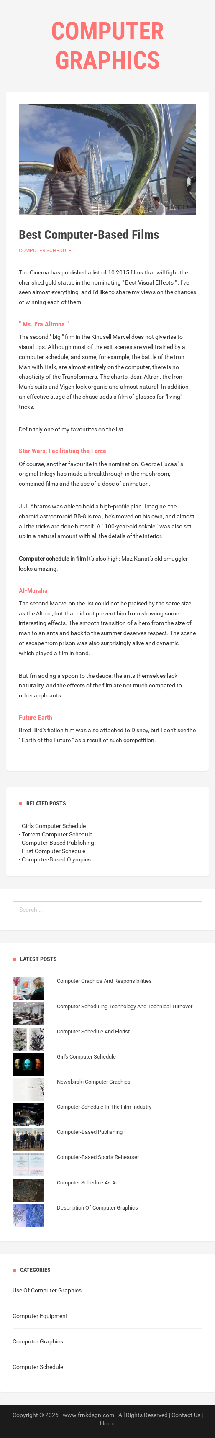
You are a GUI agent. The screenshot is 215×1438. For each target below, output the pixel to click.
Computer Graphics (38, 1341)
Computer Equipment (40, 1315)
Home (107, 1423)
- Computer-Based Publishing (56, 842)
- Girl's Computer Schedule (52, 826)
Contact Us (185, 1415)
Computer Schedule (45, 251)
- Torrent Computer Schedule (55, 834)
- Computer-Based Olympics (55, 859)
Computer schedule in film (52, 558)
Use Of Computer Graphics (47, 1290)
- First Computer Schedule (52, 851)
